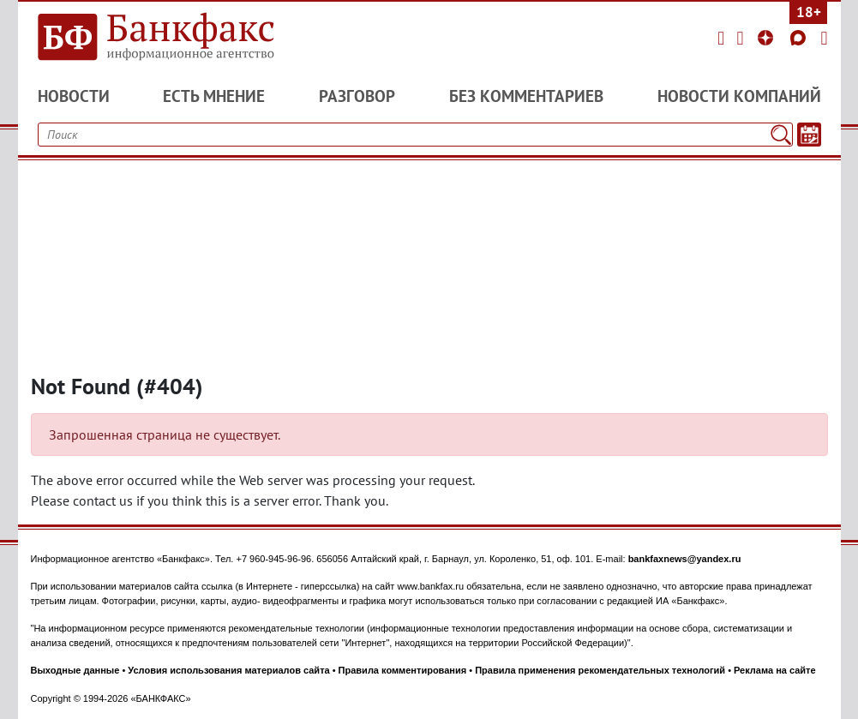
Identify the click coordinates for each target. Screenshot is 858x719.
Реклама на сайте (775, 670)
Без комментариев (526, 96)
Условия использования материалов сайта (228, 670)
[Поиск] (781, 134)
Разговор (357, 96)
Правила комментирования (403, 670)
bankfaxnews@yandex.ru (684, 559)
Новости (74, 96)
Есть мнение (214, 96)
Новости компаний (739, 96)
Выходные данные (75, 670)
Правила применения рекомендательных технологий (600, 670)
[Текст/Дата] (809, 135)
